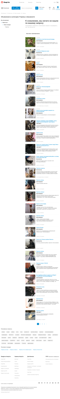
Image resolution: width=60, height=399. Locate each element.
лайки (49, 337)
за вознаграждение (49, 331)
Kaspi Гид (16, 377)
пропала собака (34, 331)
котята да (4, 343)
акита (18, 340)
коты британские (42, 337)
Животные (4, 22)
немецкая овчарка (42, 334)
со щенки (17, 334)
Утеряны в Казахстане (37, 349)
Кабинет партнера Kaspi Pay (33, 374)
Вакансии (48, 361)
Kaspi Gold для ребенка (5, 361)
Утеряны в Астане (4, 349)
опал (21, 331)
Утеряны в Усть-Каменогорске (25, 349)
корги (45, 340)
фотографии (10, 343)
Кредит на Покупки (5, 368)
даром (26, 337)
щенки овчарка (5, 340)
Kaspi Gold (3, 359)
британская (21, 337)
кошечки (41, 331)
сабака (12, 331)
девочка (28, 340)
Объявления (5, 8)
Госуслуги (17, 373)
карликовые (17, 343)
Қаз (55, 2)
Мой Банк (17, 366)
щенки (9, 337)
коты (17, 331)
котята (22, 340)
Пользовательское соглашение (52, 359)
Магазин (16, 359)
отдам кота (50, 340)
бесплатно (11, 334)
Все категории (16, 8)
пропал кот (26, 331)
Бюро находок (6, 24)
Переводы (17, 368)
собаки (3, 331)
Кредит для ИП (4, 370)
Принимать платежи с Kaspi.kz (33, 369)
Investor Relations (49, 363)
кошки (8, 331)
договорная (55, 334)
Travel (16, 361)
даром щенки (30, 343)
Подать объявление (57, 8)
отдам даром (4, 334)
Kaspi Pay (29, 359)
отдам (36, 337)
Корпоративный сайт (5, 392)
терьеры (34, 334)
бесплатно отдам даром (26, 334)
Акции (16, 370)
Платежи (16, 363)
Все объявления (5, 20)
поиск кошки (39, 340)
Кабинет (53, 8)
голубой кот (12, 340)
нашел (33, 340)
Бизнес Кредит (30, 361)
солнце (31, 337)
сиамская (15, 337)
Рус (57, 2)
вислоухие (4, 337)
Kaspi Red (3, 363)
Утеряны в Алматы (13, 349)
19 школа (24, 343)
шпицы (49, 334)
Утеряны (7, 27)
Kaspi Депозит (4, 366)
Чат (50, 8)
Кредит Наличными (5, 373)
